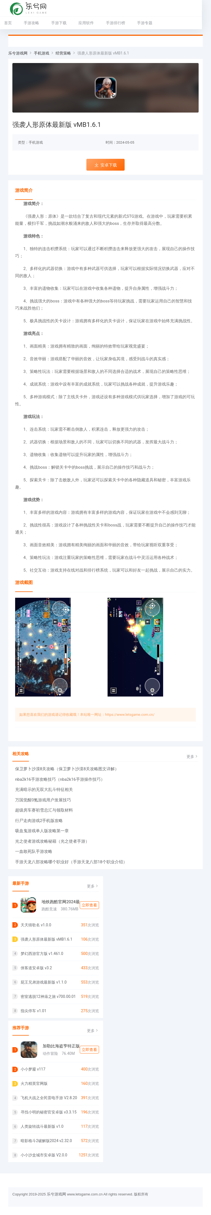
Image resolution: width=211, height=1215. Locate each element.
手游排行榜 (115, 23)
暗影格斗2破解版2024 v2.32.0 (46, 1140)
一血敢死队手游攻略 (33, 851)
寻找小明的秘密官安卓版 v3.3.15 (48, 1112)
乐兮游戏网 (18, 53)
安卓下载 (105, 165)
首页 (8, 23)
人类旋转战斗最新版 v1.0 (42, 1126)
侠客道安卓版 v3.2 (36, 968)
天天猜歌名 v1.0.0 (36, 925)
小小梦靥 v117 (33, 1069)
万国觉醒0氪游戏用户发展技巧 (43, 800)
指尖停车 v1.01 (33, 1011)
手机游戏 (41, 53)
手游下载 (59, 23)
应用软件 (86, 23)
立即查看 (89, 905)
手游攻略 (31, 23)
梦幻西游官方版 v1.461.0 (42, 953)
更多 (193, 756)
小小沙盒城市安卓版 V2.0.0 (44, 1155)
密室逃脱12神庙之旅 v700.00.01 (48, 996)
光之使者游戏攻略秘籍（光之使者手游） (52, 841)
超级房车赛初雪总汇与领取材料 (44, 810)
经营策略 (63, 53)
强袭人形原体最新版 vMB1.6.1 (46, 939)
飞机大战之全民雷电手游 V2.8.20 (49, 1098)
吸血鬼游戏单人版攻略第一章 (42, 830)
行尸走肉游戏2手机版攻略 (39, 820)
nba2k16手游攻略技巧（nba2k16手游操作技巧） (60, 779)
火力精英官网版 (34, 1083)
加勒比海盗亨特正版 (61, 1046)
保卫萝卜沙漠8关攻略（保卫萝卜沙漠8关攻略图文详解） (67, 768)
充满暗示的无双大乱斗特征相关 (44, 789)
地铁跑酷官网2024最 (61, 901)
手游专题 (144, 23)
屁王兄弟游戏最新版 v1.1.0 (44, 982)
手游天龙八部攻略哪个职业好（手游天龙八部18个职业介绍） (71, 861)
